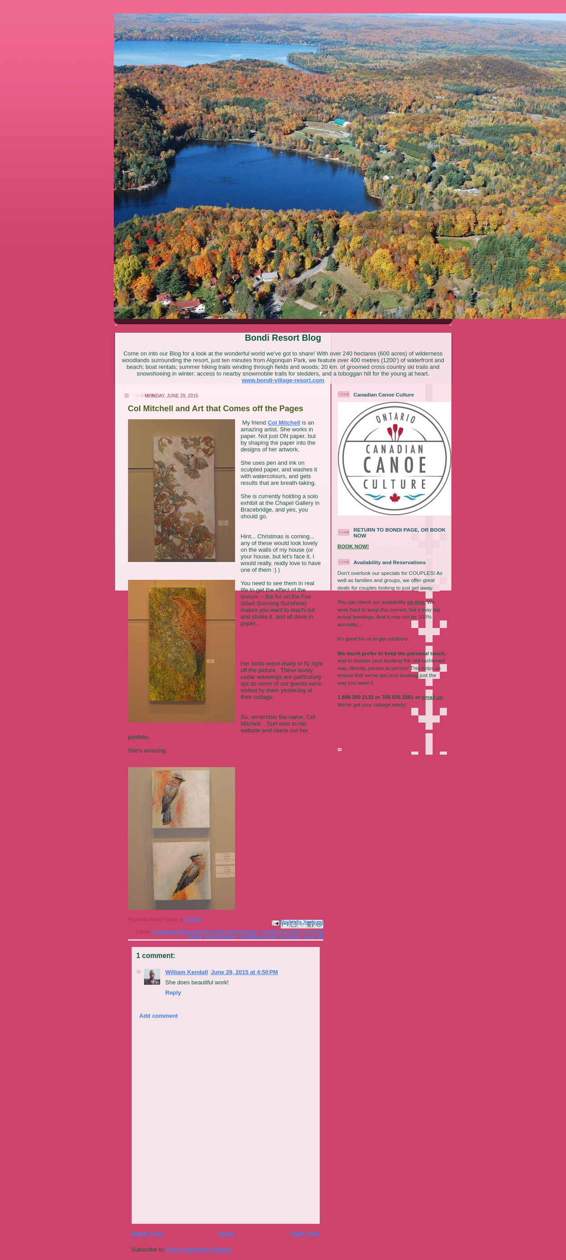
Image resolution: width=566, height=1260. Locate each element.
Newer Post (147, 1233)
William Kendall (186, 972)
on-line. (416, 602)
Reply (173, 992)
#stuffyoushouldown (285, 932)
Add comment (158, 1015)
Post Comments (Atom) (199, 1249)
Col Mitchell (284, 422)
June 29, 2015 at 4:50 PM (244, 972)
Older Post (305, 1233)
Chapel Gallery (221, 936)
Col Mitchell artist (259, 936)
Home (227, 1233)
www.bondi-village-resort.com (283, 380)
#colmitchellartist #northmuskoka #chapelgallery (206, 932)
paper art (313, 936)
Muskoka (291, 936)
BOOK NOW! (353, 546)
